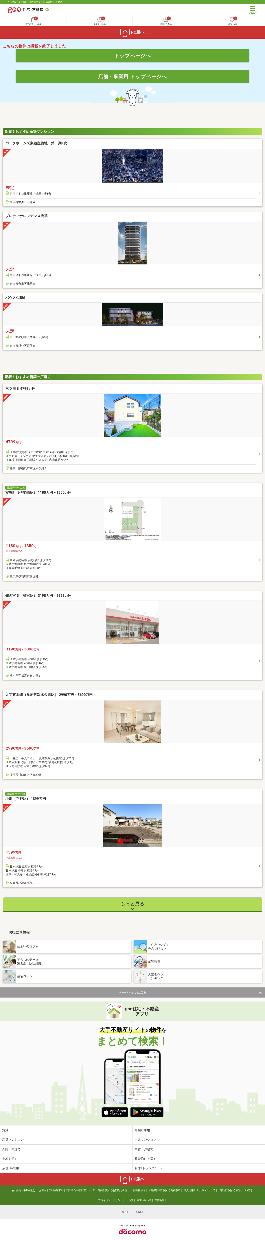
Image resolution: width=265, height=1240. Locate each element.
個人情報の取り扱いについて (199, 1190)
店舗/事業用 (10, 1168)
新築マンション (13, 1139)
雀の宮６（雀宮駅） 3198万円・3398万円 (38, 596)
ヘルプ (129, 1200)
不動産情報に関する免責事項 (164, 1190)
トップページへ (132, 55)
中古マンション (145, 1139)
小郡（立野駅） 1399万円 (25, 799)
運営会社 (159, 1200)
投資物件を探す (145, 1158)
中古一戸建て (144, 1149)
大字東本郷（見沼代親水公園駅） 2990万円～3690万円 (49, 695)
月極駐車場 (142, 1130)
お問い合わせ (143, 1200)
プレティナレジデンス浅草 (26, 216)
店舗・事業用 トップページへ (132, 76)
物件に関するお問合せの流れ (114, 1190)
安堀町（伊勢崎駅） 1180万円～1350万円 (38, 492)
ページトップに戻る (132, 992)
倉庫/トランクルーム (149, 1168)
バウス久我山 (15, 298)
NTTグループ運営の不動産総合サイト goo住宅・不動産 (35, 2)
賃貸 (5, 1130)
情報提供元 (139, 1190)
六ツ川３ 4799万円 (20, 388)
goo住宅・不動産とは (23, 1190)
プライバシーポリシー (110, 1200)
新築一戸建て (11, 1149)
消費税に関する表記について (234, 1190)
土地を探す (10, 1158)
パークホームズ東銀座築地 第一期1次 (36, 143)
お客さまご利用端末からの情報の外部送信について (67, 1190)
